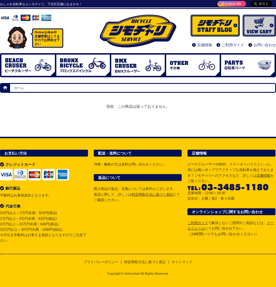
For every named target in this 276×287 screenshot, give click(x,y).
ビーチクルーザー (28, 65)
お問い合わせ (265, 45)
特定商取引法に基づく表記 (152, 194)
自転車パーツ (248, 65)
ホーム (5, 88)
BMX (138, 65)
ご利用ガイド (233, 45)
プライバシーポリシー (101, 262)
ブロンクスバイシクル (83, 65)
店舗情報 (204, 45)
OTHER (193, 65)
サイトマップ (182, 262)
